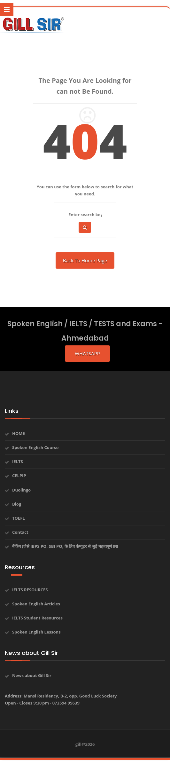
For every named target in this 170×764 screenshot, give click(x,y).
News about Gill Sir (31, 675)
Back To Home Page (85, 260)
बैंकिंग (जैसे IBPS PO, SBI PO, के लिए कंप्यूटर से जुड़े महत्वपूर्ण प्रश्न (65, 546)
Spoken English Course (35, 447)
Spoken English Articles (36, 604)
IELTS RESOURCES (30, 590)
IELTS (17, 461)
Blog (16, 504)
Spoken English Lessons (36, 632)
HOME (18, 433)
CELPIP (19, 475)
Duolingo (21, 490)
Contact (20, 532)
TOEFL (18, 518)
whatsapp (87, 353)
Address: (61, 699)
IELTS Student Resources (37, 618)
